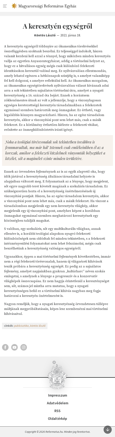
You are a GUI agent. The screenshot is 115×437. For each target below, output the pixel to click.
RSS (57, 410)
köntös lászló (37, 325)
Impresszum (57, 395)
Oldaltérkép (57, 418)
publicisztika (21, 325)
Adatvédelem (57, 403)
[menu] (5, 6)
